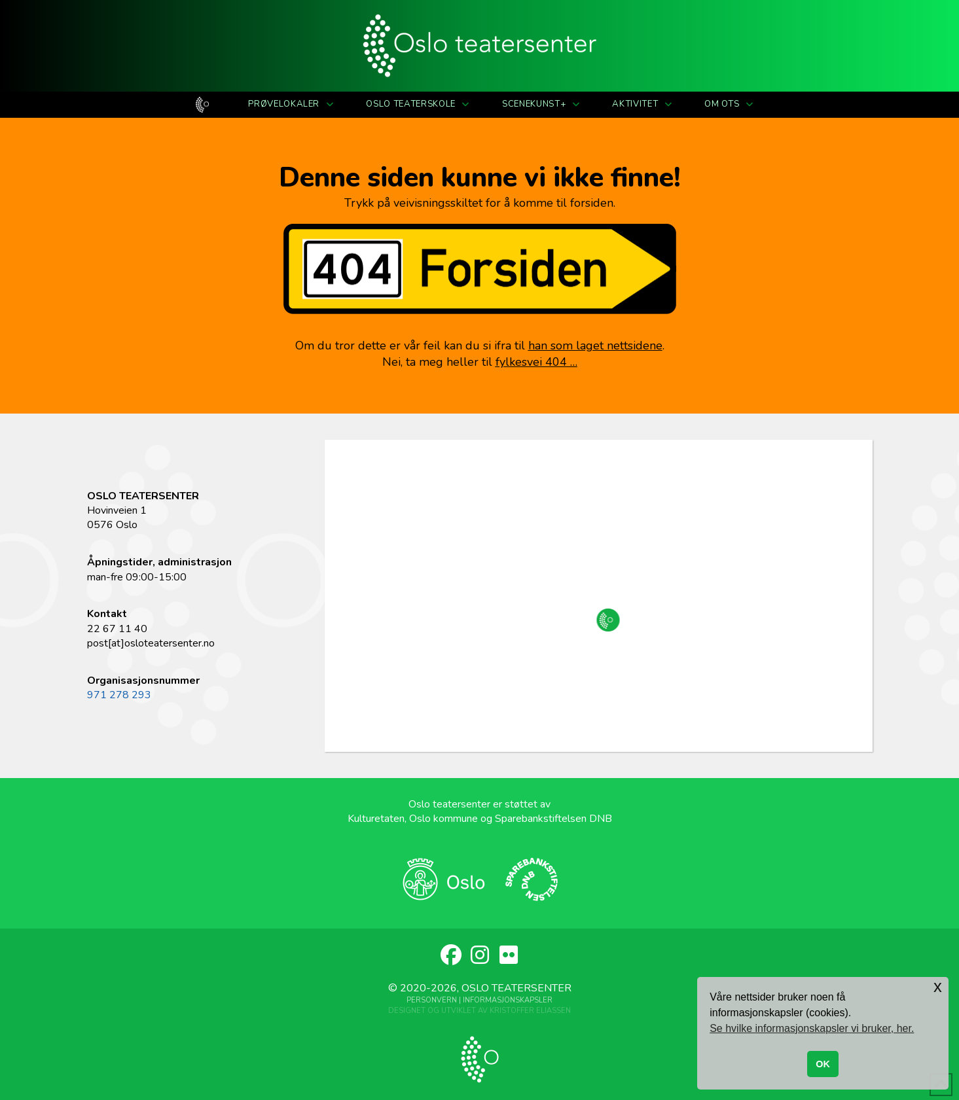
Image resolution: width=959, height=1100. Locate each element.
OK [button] (823, 1064)
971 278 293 (119, 695)
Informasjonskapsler (507, 1000)
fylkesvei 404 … (536, 362)
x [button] (937, 986)
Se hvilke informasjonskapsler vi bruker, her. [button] (812, 1028)
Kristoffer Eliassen (530, 1011)
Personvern (432, 1000)
